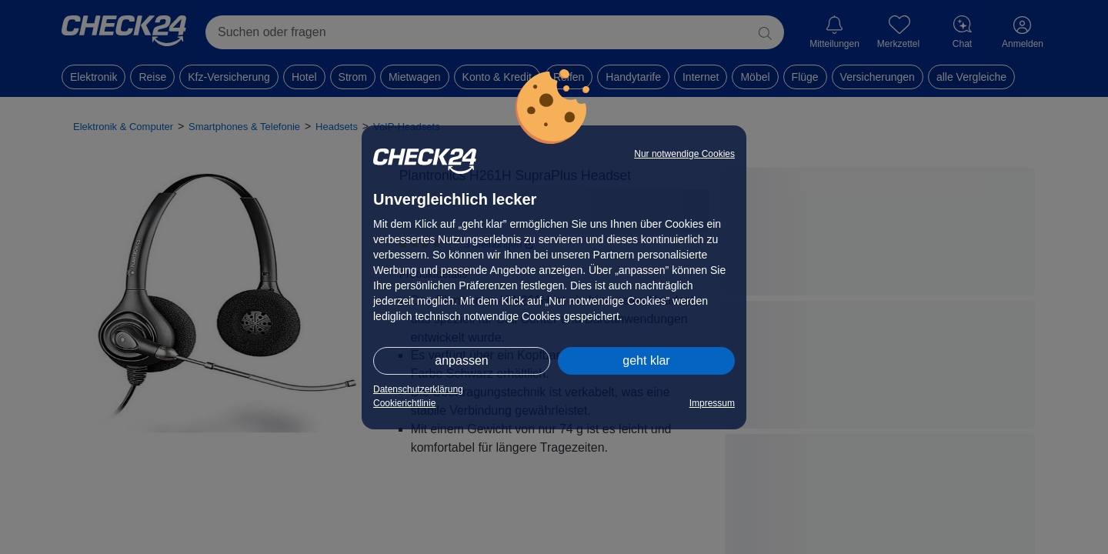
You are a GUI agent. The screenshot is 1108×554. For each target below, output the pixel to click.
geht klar (645, 360)
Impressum (712, 403)
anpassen (461, 360)
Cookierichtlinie (404, 403)
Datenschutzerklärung (418, 389)
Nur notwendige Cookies (684, 154)
